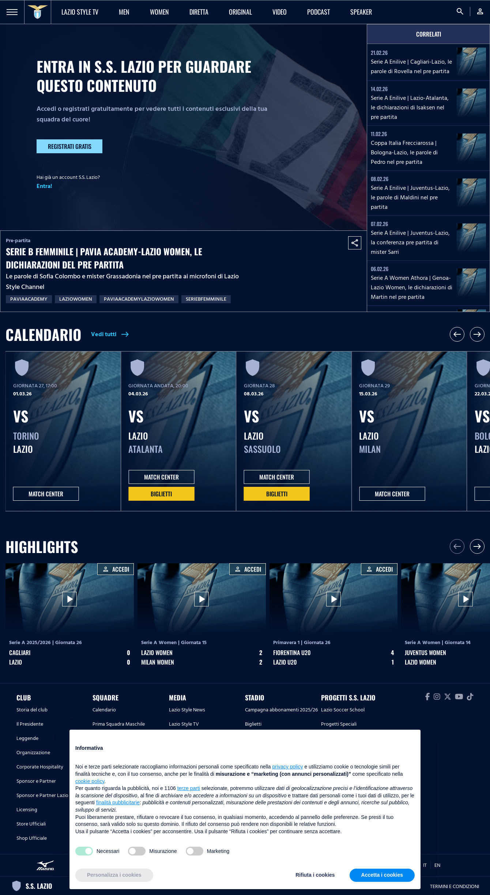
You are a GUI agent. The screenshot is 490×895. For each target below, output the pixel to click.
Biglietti (161, 493)
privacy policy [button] (287, 767)
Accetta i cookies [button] (382, 875)
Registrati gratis (69, 146)
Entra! (44, 186)
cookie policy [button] (89, 781)
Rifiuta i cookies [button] (315, 875)
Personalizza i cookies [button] (114, 875)
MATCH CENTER (46, 493)
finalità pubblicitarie (118, 802)
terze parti (188, 788)
